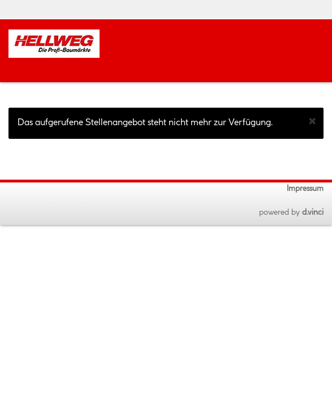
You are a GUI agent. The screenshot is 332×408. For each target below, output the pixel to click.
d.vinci (313, 212)
